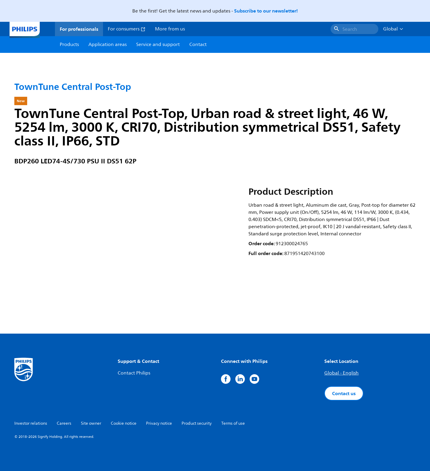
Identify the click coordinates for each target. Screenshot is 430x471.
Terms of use (233, 423)
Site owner (91, 423)
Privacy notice (159, 423)
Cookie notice (123, 423)
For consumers (126, 29)
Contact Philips (134, 373)
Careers (64, 423)
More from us (170, 29)
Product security (197, 423)
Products (69, 44)
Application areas (107, 44)
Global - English (341, 373)
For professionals (79, 29)
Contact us (344, 393)
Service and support (158, 44)
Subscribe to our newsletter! (266, 11)
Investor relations (30, 423)
